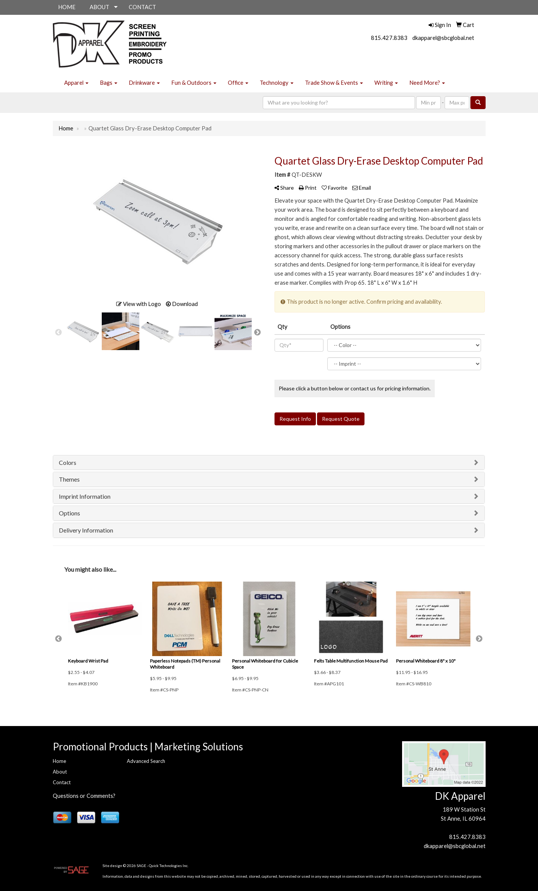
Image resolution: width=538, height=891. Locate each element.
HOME (67, 7)
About (60, 772)
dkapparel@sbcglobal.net (443, 38)
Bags (108, 82)
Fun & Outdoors (193, 82)
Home (59, 761)
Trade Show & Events (334, 82)
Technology (276, 82)
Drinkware (144, 82)
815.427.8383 (389, 38)
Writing (386, 82)
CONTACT (142, 7)
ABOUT (99, 7)
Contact (62, 782)
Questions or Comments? (84, 796)
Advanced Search (146, 761)
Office (238, 82)
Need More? (427, 82)
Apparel (76, 82)
